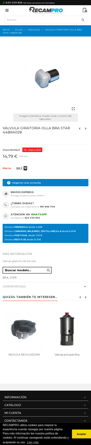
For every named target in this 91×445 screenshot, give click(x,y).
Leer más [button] (33, 442)
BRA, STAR (10, 277)
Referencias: (10, 139)
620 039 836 (14, 2)
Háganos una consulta (24, 182)
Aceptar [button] (81, 434)
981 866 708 (47, 206)
